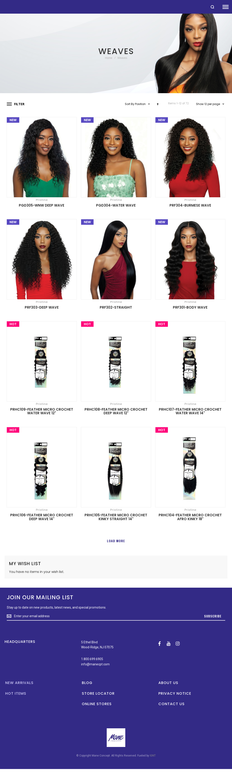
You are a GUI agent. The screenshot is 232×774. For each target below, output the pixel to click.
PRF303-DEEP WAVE (42, 307)
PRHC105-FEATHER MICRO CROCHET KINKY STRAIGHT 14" (116, 517)
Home (108, 58)
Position (140, 104)
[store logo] (2, 6)
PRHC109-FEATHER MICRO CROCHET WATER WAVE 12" (41, 411)
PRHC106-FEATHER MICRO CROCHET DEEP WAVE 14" (41, 517)
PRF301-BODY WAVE (190, 307)
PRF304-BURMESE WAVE (190, 205)
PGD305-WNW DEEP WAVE (41, 205)
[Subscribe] (213, 616)
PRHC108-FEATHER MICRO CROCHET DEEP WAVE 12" (116, 411)
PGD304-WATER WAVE (116, 205)
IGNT (153, 755)
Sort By (129, 104)
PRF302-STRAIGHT (116, 307)
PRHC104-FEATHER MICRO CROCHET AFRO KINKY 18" (190, 517)
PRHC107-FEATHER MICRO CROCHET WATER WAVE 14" (190, 411)
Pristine (42, 200)
